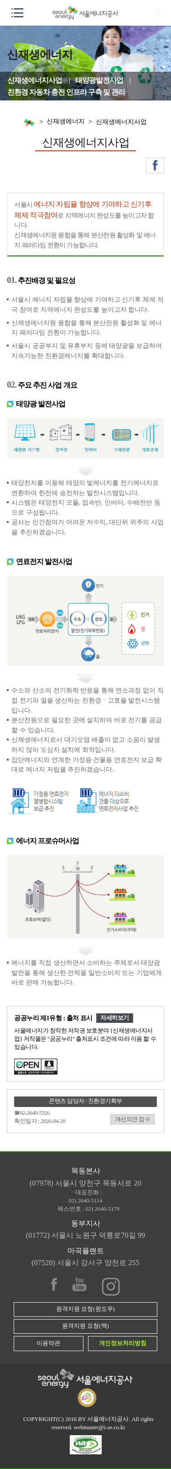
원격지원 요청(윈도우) (85, 1309)
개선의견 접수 (132, 1119)
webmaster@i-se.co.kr (99, 1427)
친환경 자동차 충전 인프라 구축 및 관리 (66, 92)
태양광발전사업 (99, 80)
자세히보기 (114, 1018)
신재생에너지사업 (34, 80)
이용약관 (48, 1343)
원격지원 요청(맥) (85, 1326)
